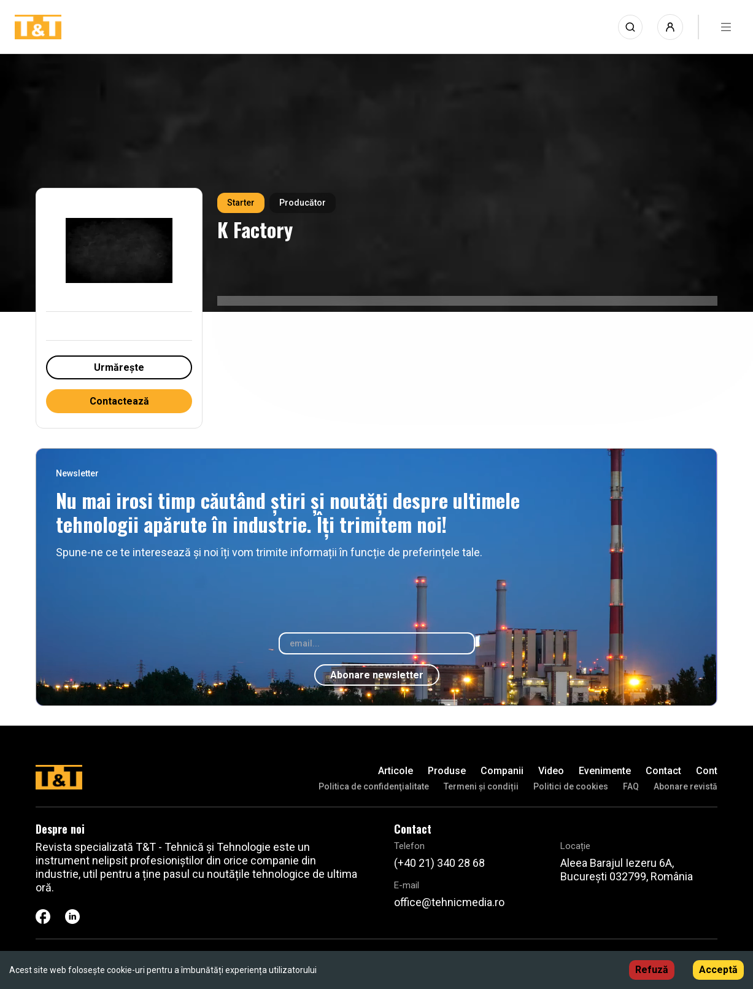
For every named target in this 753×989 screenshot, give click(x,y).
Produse (447, 771)
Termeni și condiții (481, 786)
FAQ (631, 786)
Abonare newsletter (376, 675)
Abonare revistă (685, 786)
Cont (706, 771)
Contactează (119, 401)
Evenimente (605, 771)
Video (551, 771)
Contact (663, 771)
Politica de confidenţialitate (374, 786)
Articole (395, 771)
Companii (502, 771)
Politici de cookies (570, 786)
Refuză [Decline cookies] (651, 969)
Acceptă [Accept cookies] (718, 969)
